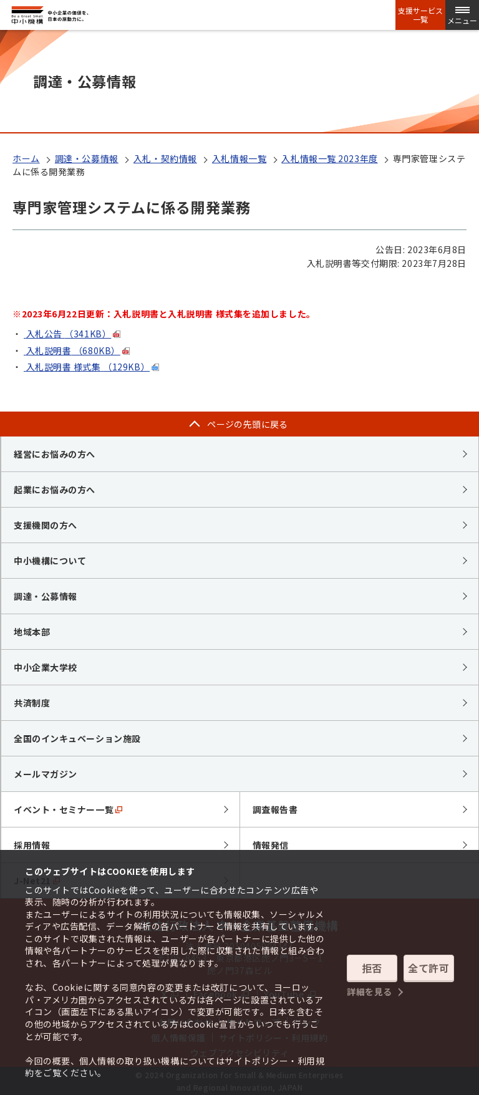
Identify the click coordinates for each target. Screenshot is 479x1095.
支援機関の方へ (45, 525)
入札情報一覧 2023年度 (329, 158)
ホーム (26, 158)
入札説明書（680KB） (72, 350)
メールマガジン (45, 774)
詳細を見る (369, 991)
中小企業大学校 (45, 667)
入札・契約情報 (165, 158)
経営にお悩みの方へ (54, 454)
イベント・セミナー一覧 (68, 809)
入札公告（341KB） (67, 333)
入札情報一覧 (239, 158)
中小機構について (50, 560)
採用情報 (32, 845)
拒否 (372, 967)
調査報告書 (275, 809)
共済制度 (32, 703)
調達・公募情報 (87, 158)
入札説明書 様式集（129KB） (87, 366)
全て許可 (428, 967)
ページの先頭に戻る (247, 424)
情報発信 (271, 845)
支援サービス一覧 (420, 15)
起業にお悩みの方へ (54, 489)
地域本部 (32, 631)
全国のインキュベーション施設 (77, 738)
